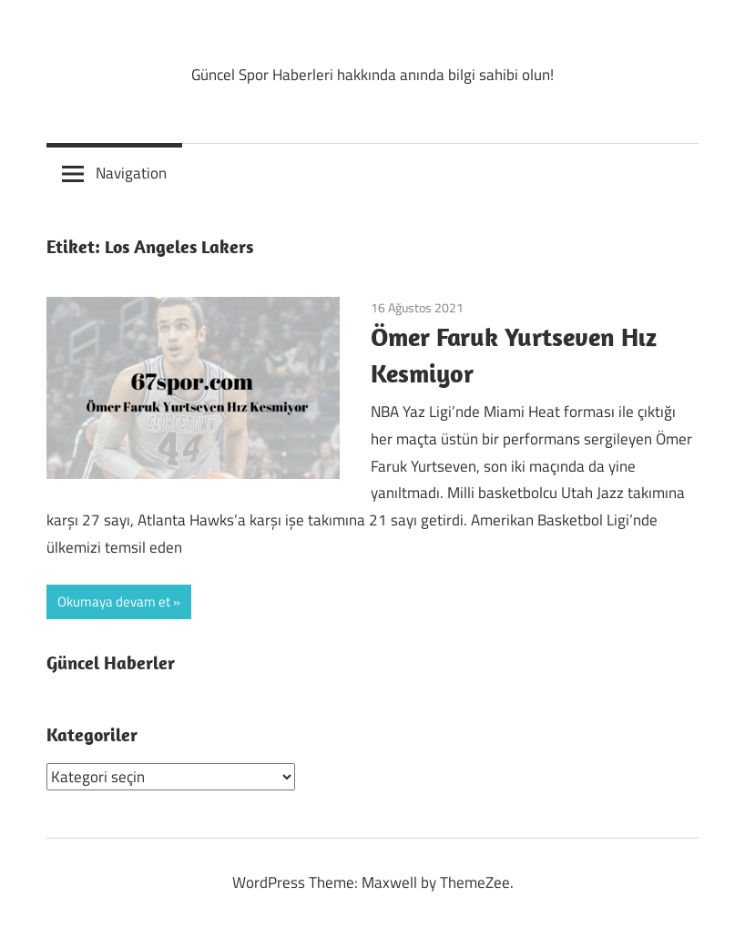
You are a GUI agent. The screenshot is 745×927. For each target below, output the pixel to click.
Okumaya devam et (113, 601)
